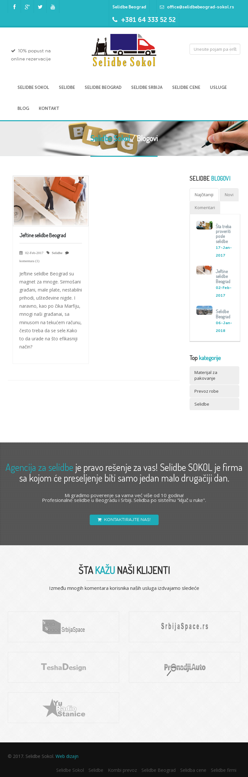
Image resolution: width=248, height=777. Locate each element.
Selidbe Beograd (129, 7)
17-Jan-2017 (224, 251)
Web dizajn (67, 756)
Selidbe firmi (223, 770)
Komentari (205, 207)
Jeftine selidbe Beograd (42, 235)
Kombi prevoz (122, 770)
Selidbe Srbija (146, 87)
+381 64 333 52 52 (148, 20)
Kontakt (49, 108)
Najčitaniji (204, 194)
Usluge (218, 87)
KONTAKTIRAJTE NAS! (124, 519)
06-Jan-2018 (224, 327)
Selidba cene (193, 770)
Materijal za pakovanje (205, 375)
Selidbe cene (186, 87)
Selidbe (67, 87)
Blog (23, 108)
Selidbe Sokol (33, 87)
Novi (229, 194)
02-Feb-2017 (224, 291)
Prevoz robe (206, 391)
